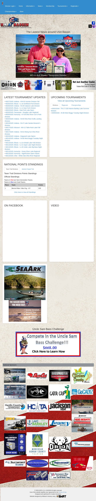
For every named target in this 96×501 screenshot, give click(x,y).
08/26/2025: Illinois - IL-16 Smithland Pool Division (22, 104)
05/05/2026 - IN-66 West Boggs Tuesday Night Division (70, 113)
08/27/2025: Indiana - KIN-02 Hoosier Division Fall (22, 101)
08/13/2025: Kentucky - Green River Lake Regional (23, 151)
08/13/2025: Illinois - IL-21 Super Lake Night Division (23, 145)
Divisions (55, 105)
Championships (11, 11)
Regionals (74, 6)
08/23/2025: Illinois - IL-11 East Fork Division (21, 108)
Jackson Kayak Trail (28, 169)
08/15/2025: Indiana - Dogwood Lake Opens (20, 136)
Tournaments (62, 6)
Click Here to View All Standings (25, 192)
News (40, 6)
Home (21, 6)
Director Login (10, 6)
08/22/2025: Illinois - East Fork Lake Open (20, 110)
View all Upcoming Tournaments (71, 101)
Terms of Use (62, 492)
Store (21, 11)
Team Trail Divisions (12, 169)
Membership (50, 6)
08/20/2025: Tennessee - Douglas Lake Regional (22, 112)
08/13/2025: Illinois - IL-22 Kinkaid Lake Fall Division (23, 143)
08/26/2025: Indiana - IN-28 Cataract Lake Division (23, 106)
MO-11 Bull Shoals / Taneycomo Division (48, 75)
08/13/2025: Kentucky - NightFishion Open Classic (23, 153)
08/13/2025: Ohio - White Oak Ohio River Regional (23, 156)
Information (30, 6)
